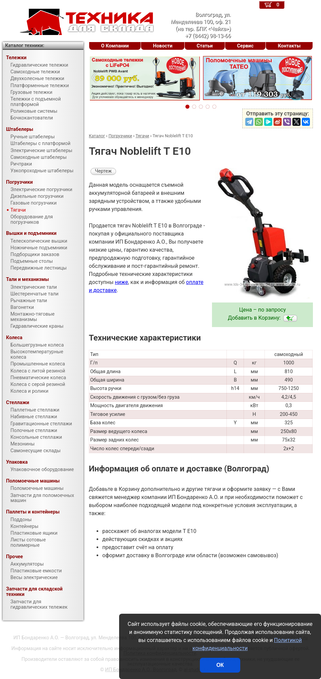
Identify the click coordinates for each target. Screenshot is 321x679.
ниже (121, 282)
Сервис (245, 46)
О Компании (115, 46)
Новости (163, 46)
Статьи (205, 46)
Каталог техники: (24, 45)
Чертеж (103, 171)
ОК (220, 665)
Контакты (289, 46)
